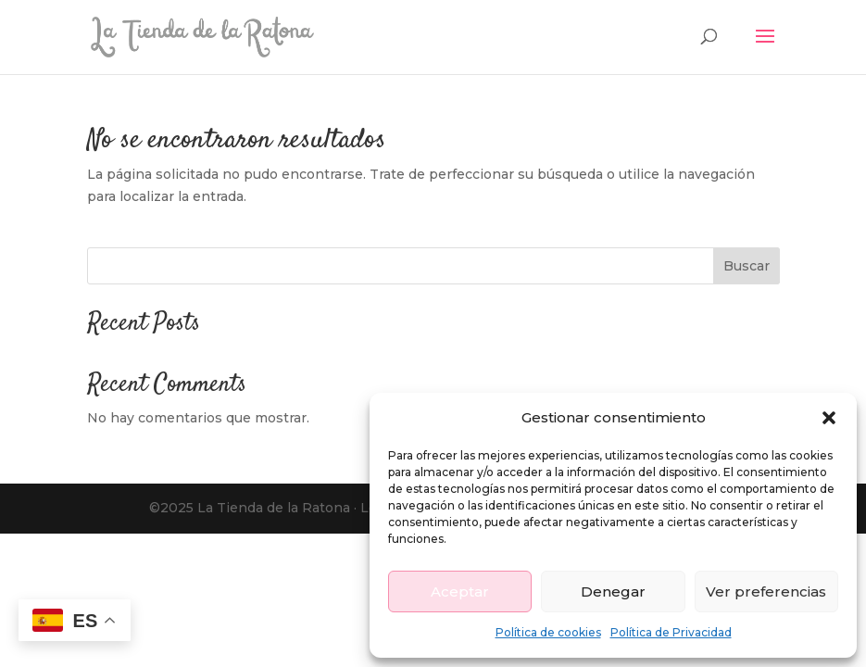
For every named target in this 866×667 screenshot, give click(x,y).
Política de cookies (548, 632)
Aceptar (460, 591)
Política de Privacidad (671, 632)
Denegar (613, 591)
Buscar (746, 266)
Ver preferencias (766, 591)
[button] (829, 418)
